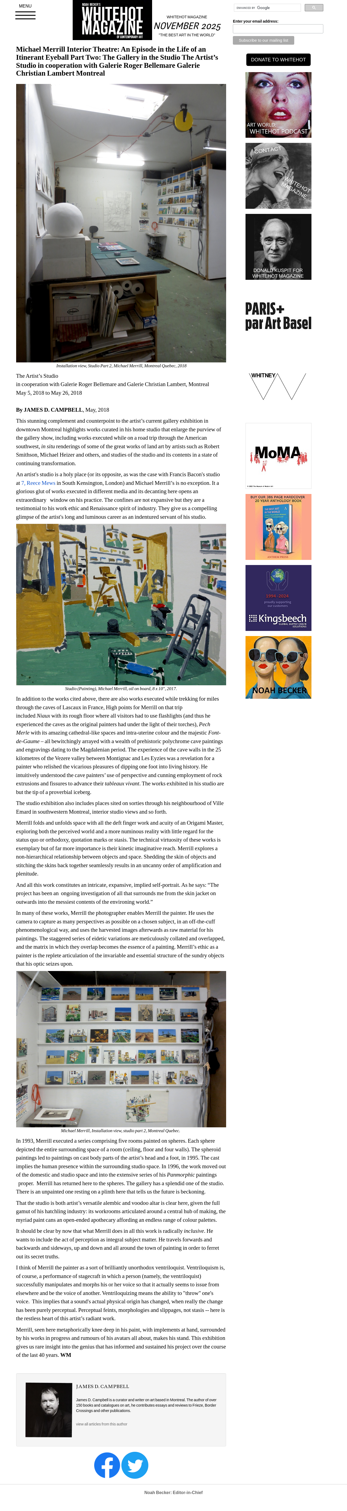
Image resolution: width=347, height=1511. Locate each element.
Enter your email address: (255, 21)
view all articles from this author (101, 1424)
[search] (267, 7)
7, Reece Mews (38, 483)
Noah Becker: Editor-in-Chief (173, 1492)
